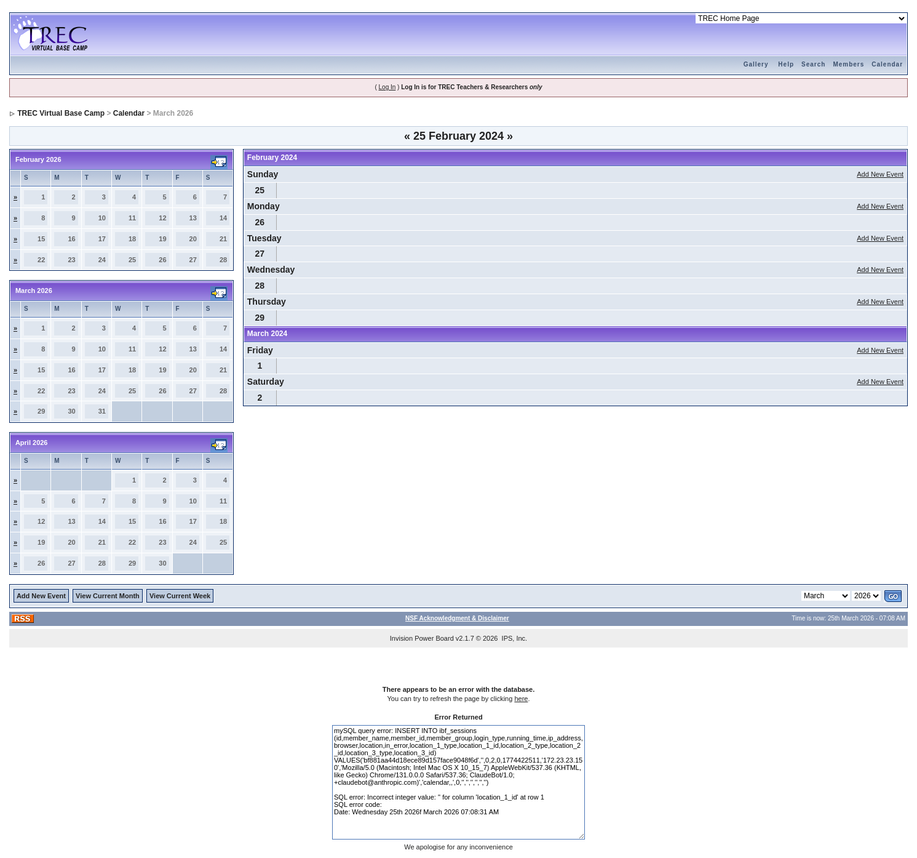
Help (786, 64)
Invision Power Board (422, 638)
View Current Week (179, 595)
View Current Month (108, 595)
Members (848, 64)
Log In (387, 87)
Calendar (887, 64)
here (521, 698)
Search (813, 64)
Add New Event (880, 174)
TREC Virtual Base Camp (61, 113)
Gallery (756, 64)
